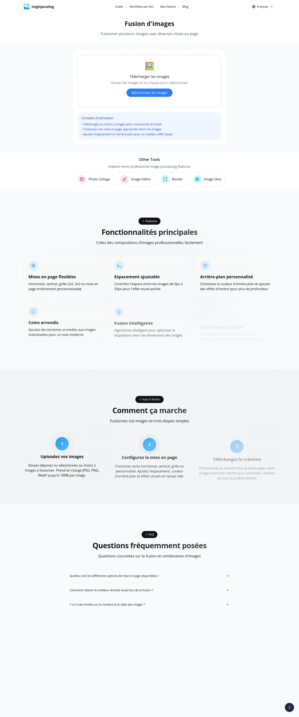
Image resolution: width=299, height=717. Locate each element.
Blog (185, 7)
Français (262, 7)
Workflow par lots (142, 7)
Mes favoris (168, 7)
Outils (119, 7)
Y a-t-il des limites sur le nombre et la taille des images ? (149, 605)
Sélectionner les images (149, 92)
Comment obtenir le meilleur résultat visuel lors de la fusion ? (149, 590)
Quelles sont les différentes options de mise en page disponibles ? (149, 576)
